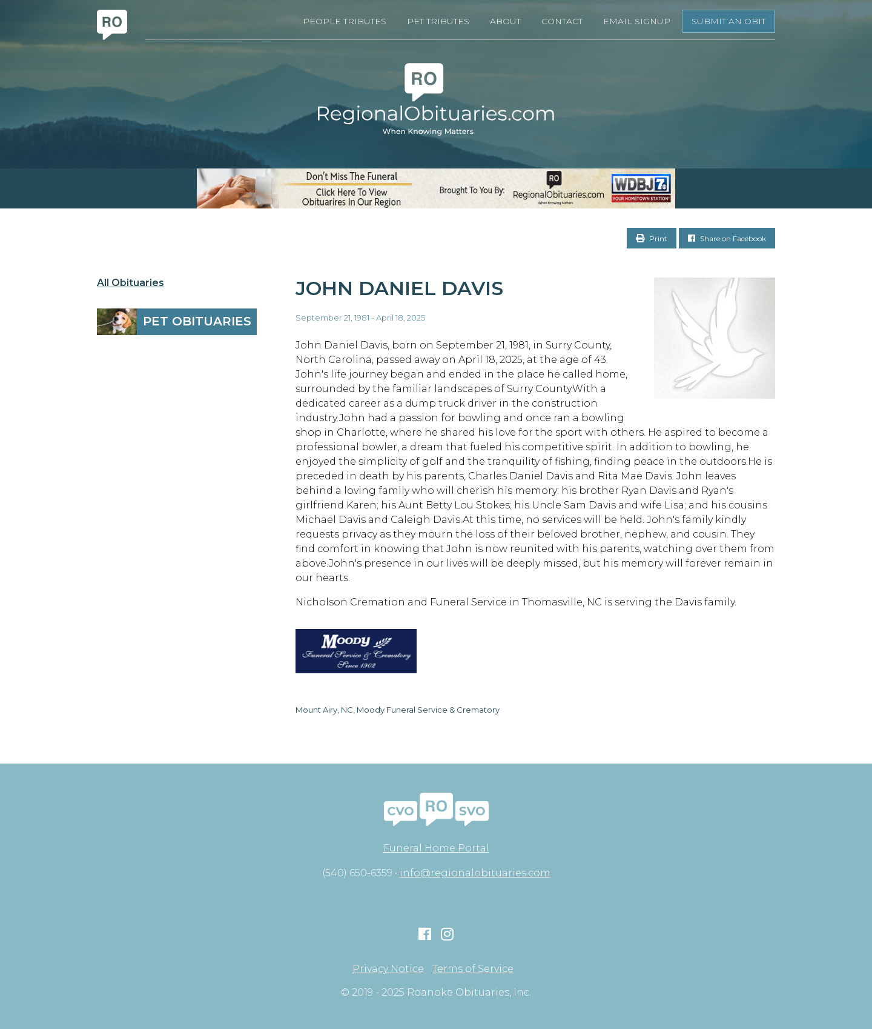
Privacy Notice (388, 969)
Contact (562, 21)
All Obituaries (130, 283)
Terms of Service (473, 969)
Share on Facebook (727, 238)
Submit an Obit (728, 21)
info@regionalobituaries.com (475, 873)
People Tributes (344, 21)
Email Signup (636, 21)
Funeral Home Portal (436, 848)
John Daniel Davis (399, 288)
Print (651, 238)
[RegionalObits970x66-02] (436, 188)
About (505, 21)
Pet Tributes (438, 21)
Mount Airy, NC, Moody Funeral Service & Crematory (398, 709)
